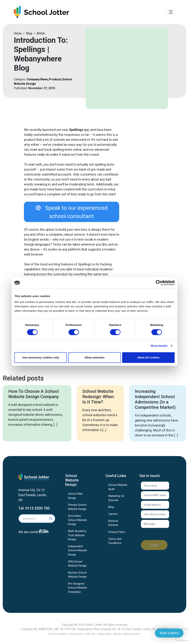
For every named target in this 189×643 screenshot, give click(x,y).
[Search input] (34, 521)
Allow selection (94, 357)
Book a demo (169, 633)
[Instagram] (43, 537)
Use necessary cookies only (40, 357)
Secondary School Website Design (77, 522)
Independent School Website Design (77, 553)
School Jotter (93, 624)
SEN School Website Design (77, 566)
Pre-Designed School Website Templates (77, 590)
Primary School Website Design (77, 509)
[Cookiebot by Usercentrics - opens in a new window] (158, 282)
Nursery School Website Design (77, 577)
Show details (159, 345)
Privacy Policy (116, 534)
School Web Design (75, 498)
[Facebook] (40, 537)
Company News (37, 80)
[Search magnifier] (50, 521)
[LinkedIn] (46, 537)
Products (55, 80)
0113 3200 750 (37, 510)
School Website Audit (117, 489)
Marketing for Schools (116, 500)
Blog (29, 34)
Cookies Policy (104, 634)
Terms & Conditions (58, 634)
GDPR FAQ (90, 634)
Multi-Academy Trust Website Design (77, 537)
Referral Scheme (113, 525)
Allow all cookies (148, 357)
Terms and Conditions (114, 543)
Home (18, 34)
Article (41, 34)
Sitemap (117, 634)
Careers (113, 516)
